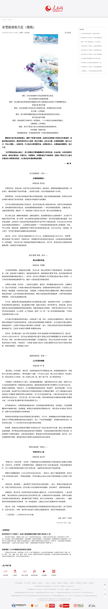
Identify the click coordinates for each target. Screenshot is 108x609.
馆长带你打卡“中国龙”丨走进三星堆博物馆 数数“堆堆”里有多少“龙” (26, 534)
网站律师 (78, 583)
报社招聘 (34, 583)
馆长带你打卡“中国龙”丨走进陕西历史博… (92, 50)
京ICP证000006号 (77, 595)
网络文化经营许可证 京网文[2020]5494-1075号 (42, 595)
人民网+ (15, 572)
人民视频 (44, 572)
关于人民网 (27, 583)
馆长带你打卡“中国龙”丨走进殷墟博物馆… (92, 66)
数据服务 (66, 583)
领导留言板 (34, 572)
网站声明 (72, 583)
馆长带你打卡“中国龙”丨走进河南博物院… (92, 46)
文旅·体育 (9, 19)
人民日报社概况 (18, 583)
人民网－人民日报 (24, 32)
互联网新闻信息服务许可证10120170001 (25, 592)
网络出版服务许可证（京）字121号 (63, 595)
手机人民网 (24, 572)
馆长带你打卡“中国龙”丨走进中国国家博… (92, 37)
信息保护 (85, 583)
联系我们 (91, 583)
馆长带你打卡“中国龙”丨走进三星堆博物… (92, 54)
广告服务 (46, 583)
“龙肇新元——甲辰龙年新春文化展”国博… (92, 71)
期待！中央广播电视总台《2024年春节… (91, 41)
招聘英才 (40, 583)
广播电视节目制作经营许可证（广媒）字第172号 (68, 592)
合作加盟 (53, 583)
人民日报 (5, 572)
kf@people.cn (39, 589)
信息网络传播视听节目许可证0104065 (20, 595)
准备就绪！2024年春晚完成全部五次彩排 (16, 549)
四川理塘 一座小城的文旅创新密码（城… (91, 62)
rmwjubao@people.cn (76, 589)
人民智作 (54, 572)
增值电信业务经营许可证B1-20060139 (45, 592)
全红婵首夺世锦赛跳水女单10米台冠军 (91, 58)
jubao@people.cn (70, 586)
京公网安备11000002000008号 (89, 595)
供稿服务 (59, 583)
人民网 (4, 19)
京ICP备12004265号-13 (87, 592)
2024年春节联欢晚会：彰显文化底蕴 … (91, 33)
